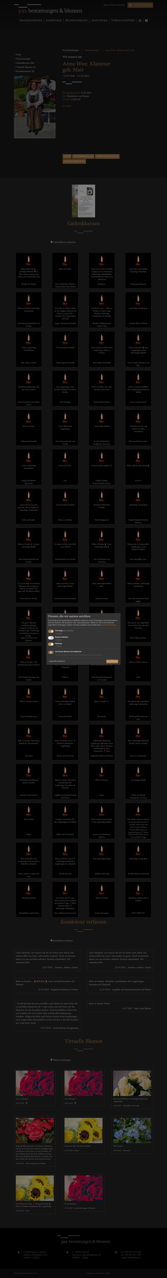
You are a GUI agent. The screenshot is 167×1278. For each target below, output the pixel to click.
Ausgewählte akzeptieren (57, 661)
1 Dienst (58, 640)
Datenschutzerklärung (108, 625)
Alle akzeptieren (112, 661)
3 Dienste (58, 634)
